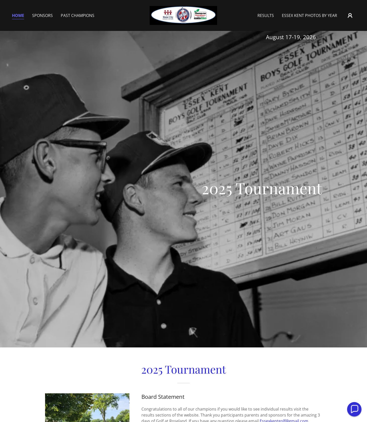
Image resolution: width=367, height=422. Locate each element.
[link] (183, 15)
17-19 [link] (292, 37)
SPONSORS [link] (42, 15)
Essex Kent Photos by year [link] (309, 15)
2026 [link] (309, 37)
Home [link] (18, 15)
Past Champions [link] (77, 15)
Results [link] (265, 15)
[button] (350, 15)
